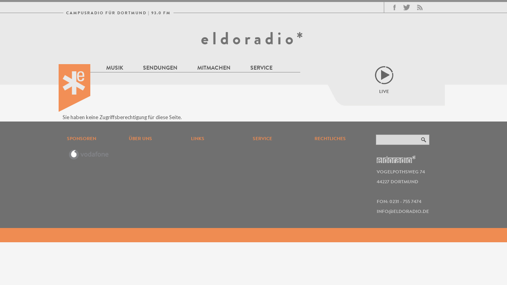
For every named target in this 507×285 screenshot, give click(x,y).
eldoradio (74, 88)
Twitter (406, 7)
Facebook (394, 7)
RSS (420, 7)
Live (384, 91)
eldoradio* (253, 38)
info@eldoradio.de (403, 211)
